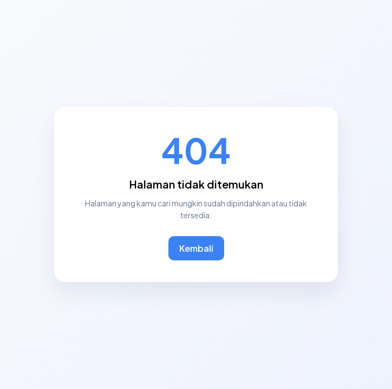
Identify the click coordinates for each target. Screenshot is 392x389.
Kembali (196, 248)
